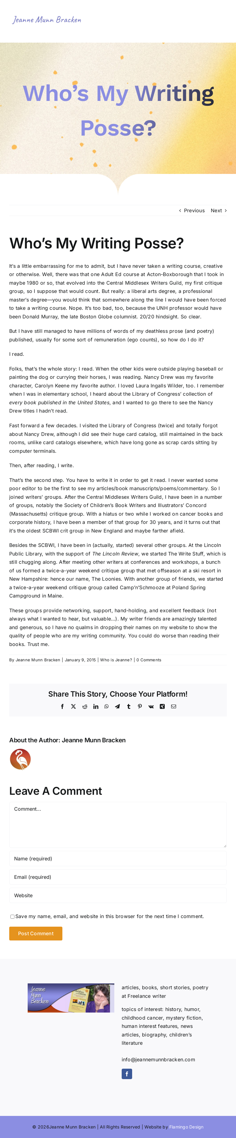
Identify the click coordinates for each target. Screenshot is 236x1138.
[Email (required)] (118, 877)
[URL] (118, 895)
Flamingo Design (186, 1126)
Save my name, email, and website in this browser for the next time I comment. (109, 916)
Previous (194, 210)
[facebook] (127, 1074)
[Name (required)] (118, 858)
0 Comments (148, 659)
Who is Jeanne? (116, 659)
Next (216, 210)
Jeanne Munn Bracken (38, 659)
